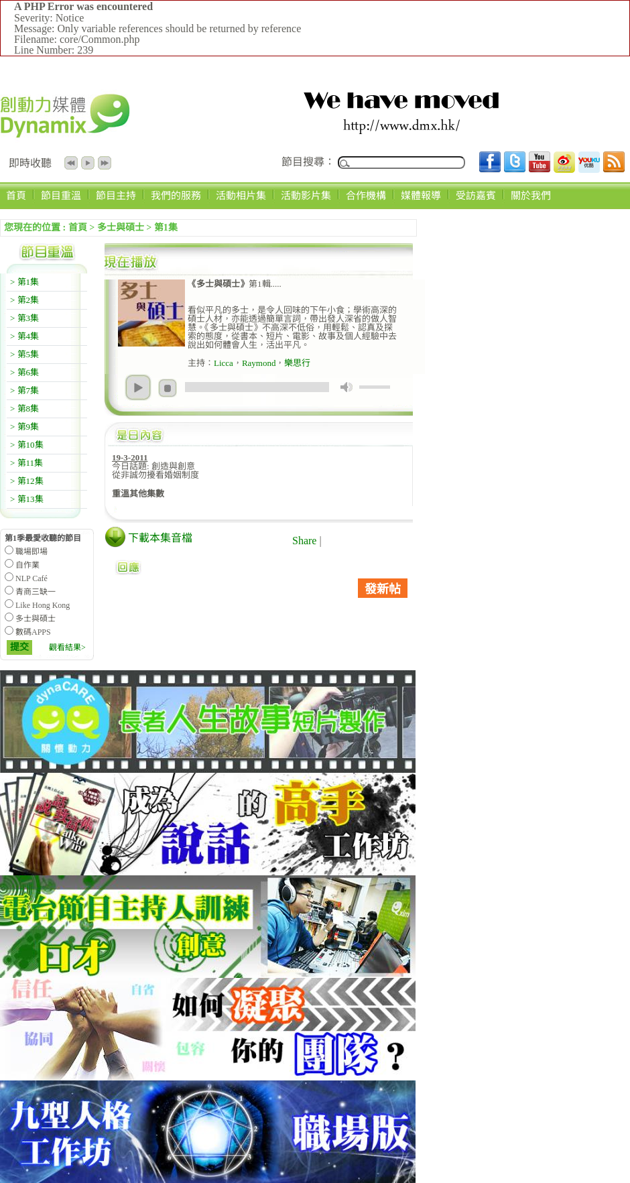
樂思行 (297, 363)
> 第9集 (24, 427)
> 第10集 (27, 445)
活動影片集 (306, 195)
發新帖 (383, 589)
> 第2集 (24, 300)
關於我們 (531, 195)
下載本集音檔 (160, 538)
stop (167, 388)
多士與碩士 (120, 228)
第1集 (166, 228)
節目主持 (116, 195)
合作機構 (366, 195)
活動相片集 (241, 195)
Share (304, 540)
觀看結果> (67, 647)
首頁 (16, 195)
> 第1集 (24, 282)
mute (346, 387)
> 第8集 (24, 408)
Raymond (259, 363)
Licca (223, 363)
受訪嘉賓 (476, 195)
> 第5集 (24, 354)
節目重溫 (61, 195)
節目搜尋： (308, 162)
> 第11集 (26, 463)
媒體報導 (421, 195)
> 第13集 (27, 499)
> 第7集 (24, 390)
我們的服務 (176, 195)
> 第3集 (24, 318)
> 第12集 (27, 481)
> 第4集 (24, 336)
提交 (19, 647)
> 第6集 (24, 372)
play (138, 387)
